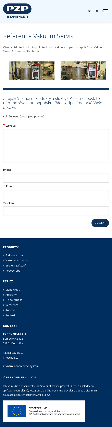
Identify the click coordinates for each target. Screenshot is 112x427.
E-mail (10, 186)
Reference (11, 305)
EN (96, 10)
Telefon (8, 203)
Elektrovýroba (14, 255)
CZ (89, 10)
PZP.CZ (8, 281)
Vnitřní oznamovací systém (22, 366)
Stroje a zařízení (15, 265)
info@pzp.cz (10, 357)
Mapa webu (12, 289)
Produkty (10, 247)
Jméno (7, 170)
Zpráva (11, 125)
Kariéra (10, 310)
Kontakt (10, 315)
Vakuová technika (16, 260)
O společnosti (13, 300)
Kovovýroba (13, 270)
